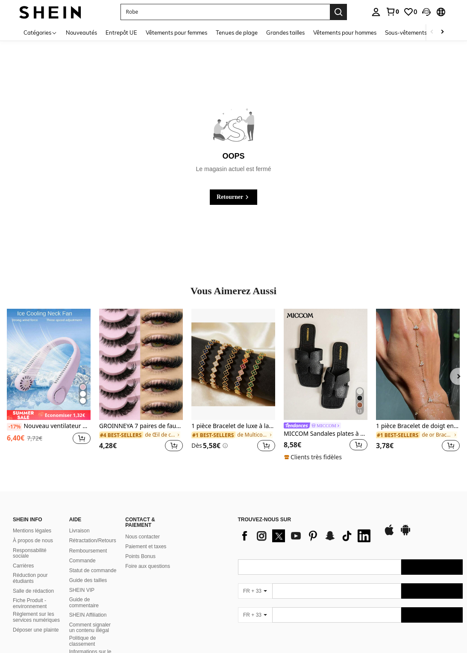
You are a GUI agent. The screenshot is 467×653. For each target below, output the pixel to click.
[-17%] (14, 427)
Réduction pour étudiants (30, 578)
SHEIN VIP (81, 590)
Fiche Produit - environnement (30, 603)
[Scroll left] (432, 32)
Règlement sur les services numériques (36, 617)
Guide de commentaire (84, 603)
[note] (49, 415)
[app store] (389, 534)
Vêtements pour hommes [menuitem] (344, 32)
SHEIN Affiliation (88, 615)
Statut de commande (93, 570)
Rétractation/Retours (92, 541)
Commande (82, 561)
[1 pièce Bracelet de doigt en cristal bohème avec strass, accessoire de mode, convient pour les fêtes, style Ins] (418, 364)
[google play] (405, 534)
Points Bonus (140, 556)
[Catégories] (40, 32)
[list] (306, 535)
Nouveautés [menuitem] (81, 32)
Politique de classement (82, 641)
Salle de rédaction (33, 591)
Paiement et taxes (145, 547)
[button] (426, 12)
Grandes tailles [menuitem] (285, 32)
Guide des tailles (88, 580)
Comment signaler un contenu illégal (90, 628)
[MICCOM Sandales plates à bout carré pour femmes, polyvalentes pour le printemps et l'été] (325, 364)
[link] (392, 11)
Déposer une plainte (36, 630)
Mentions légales (32, 531)
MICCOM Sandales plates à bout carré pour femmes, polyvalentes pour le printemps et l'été (325, 433)
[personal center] (376, 12)
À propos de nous (33, 541)
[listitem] (49, 385)
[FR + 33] (255, 591)
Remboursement (88, 551)
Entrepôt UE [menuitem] (121, 32)
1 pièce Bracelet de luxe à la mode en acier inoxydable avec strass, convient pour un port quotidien (233, 426)
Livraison (79, 531)
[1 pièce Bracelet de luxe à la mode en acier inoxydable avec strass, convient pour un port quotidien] (233, 364)
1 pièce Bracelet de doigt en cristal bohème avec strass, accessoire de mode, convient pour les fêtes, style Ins (418, 426)
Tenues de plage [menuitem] (237, 32)
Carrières (23, 566)
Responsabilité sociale (30, 553)
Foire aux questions (147, 566)
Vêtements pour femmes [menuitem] (176, 32)
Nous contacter (142, 537)
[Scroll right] (442, 32)
